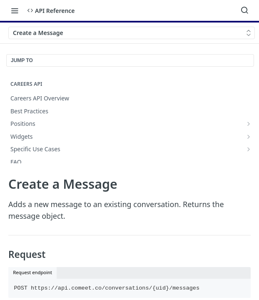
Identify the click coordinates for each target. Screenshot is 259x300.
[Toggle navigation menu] (14, 10)
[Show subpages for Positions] (248, 123)
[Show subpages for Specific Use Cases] (248, 149)
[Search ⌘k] (244, 10)
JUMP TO (22, 60)
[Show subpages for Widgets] (248, 136)
